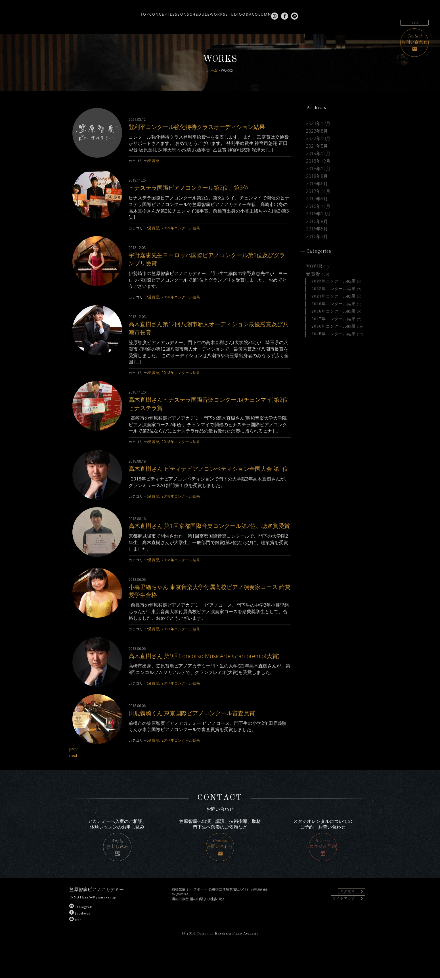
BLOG (414, 22)
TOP (108, 12)
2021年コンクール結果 (333, 296)
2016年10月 (318, 214)
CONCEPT (131, 12)
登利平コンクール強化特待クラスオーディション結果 (209, 130)
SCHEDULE (186, 12)
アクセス (352, 918)
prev (74, 776)
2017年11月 (318, 191)
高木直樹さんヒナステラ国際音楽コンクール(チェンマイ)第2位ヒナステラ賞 (206, 411)
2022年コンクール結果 (333, 289)
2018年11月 (318, 168)
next (74, 782)
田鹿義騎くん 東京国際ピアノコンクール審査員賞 (206, 739)
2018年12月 (318, 161)
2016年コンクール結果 (333, 326)
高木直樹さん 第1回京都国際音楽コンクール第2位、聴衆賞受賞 (209, 543)
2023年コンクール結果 (333, 281)
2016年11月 (318, 206)
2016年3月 (317, 236)
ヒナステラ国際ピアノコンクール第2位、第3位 (202, 195)
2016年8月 (317, 221)
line (75, 947)
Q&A (261, 12)
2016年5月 (317, 229)
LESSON (158, 12)
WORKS (215, 12)
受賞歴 (153, 169)
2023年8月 (317, 131)
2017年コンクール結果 (181, 650)
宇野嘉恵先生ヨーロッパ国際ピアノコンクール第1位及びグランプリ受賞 (207, 267)
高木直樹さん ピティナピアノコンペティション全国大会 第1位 (207, 480)
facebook (80, 941)
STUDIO (239, 12)
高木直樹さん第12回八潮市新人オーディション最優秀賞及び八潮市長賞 (208, 336)
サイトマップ (349, 925)
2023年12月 (318, 123)
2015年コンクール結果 (333, 334)
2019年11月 (318, 153)
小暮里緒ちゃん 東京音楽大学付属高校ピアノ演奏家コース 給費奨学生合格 (209, 612)
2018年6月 (317, 183)
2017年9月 (317, 198)
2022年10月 (318, 138)
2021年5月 (317, 146)
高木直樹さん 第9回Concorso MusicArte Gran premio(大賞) (198, 681)
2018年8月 (317, 176)
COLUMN (284, 12)
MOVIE (314, 267)
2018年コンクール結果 (181, 305)
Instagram (81, 934)
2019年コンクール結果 (181, 236)
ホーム (212, 70)
